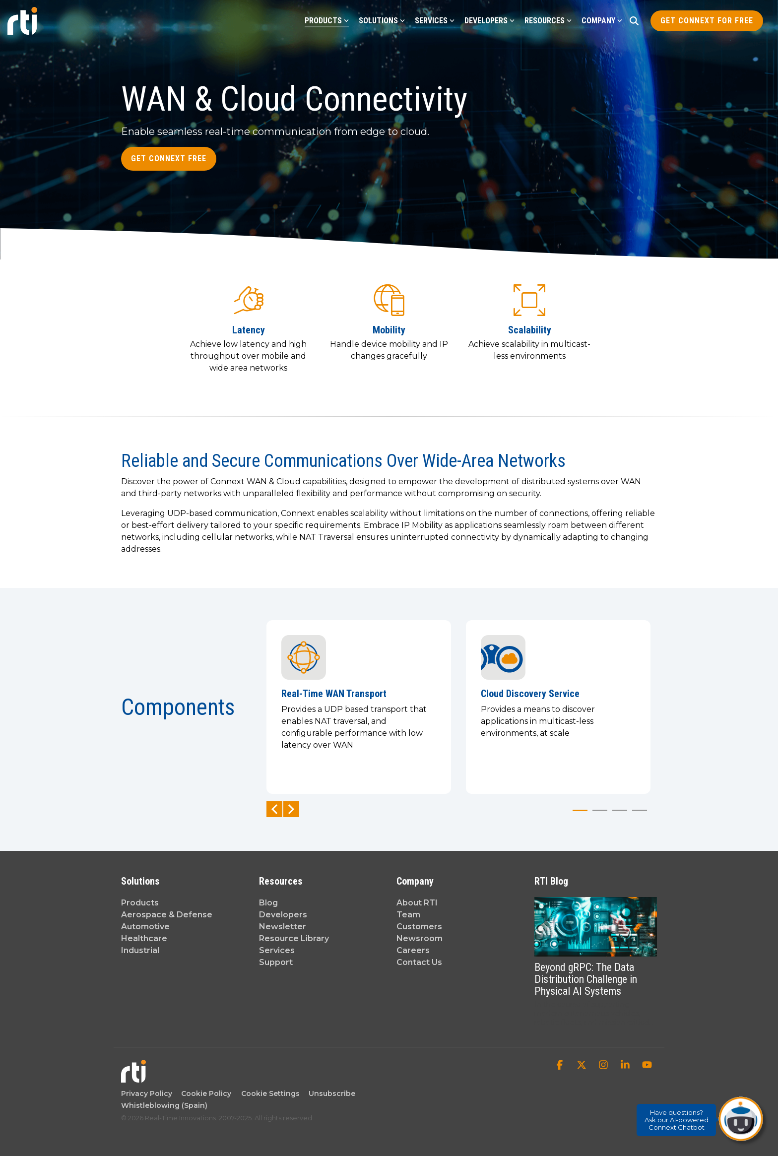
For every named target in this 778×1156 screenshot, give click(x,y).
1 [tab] (578, 815)
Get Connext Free (168, 158)
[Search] (634, 20)
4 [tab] (637, 815)
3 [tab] (617, 815)
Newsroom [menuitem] (419, 938)
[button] (560, 1066)
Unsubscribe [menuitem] (330, 1093)
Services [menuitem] (277, 950)
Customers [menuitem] (419, 926)
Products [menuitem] (140, 902)
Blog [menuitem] (268, 902)
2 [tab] (597, 815)
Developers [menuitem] (283, 914)
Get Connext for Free (706, 20)
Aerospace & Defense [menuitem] (166, 914)
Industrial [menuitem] (140, 950)
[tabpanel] (358, 707)
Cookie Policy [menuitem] (204, 1093)
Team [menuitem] (408, 914)
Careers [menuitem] (413, 950)
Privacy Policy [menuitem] (146, 1093)
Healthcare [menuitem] (144, 938)
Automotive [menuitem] (145, 926)
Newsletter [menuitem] (282, 926)
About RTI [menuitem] (417, 902)
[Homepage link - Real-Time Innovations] (133, 1077)
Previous (274, 809)
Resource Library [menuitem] (294, 938)
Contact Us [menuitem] (419, 962)
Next (291, 809)
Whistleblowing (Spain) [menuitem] (164, 1105)
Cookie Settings (270, 1093)
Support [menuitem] (276, 962)
